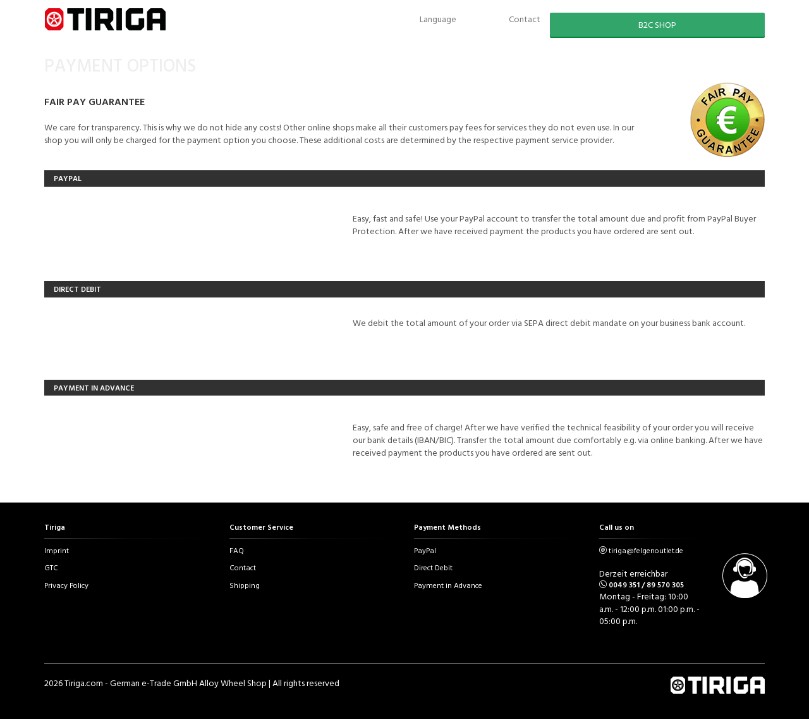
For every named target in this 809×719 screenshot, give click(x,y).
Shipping (244, 585)
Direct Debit (433, 567)
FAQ (236, 550)
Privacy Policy (66, 585)
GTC (51, 567)
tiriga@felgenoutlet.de (646, 550)
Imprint (56, 550)
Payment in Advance (448, 585)
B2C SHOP (657, 24)
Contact (242, 567)
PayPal (425, 550)
